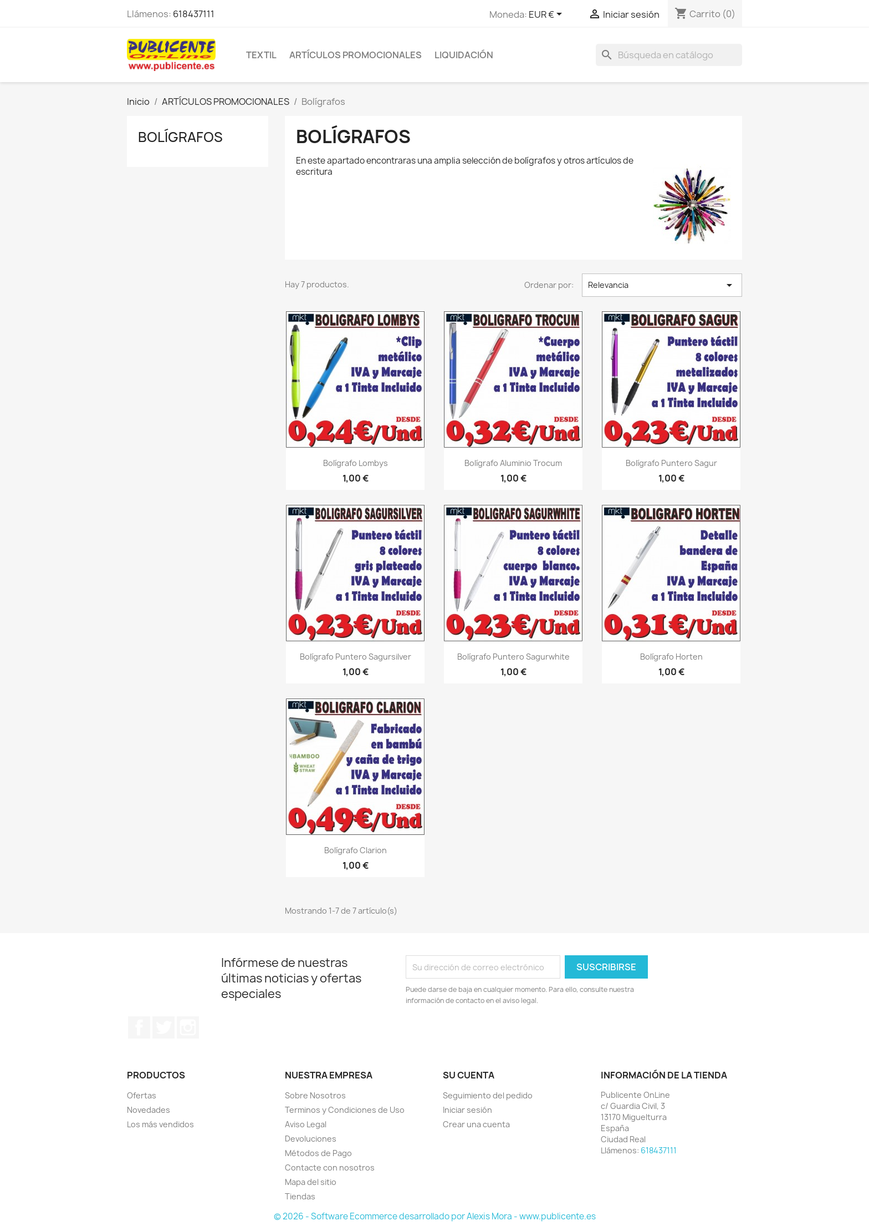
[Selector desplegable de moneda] (547, 15)
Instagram (188, 1027)
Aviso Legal (305, 1124)
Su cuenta (468, 1075)
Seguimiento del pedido (488, 1095)
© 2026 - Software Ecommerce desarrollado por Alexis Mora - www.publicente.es (435, 1216)
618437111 (193, 14)
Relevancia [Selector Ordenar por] (662, 285)
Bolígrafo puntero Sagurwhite (513, 656)
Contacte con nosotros (330, 1167)
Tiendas (300, 1196)
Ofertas (141, 1095)
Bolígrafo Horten (671, 656)
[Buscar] (669, 55)
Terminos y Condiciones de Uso (345, 1110)
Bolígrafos (180, 137)
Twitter (163, 1027)
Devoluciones (310, 1138)
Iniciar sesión (467, 1110)
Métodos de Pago (318, 1153)
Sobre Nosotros (315, 1095)
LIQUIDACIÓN (463, 55)
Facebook (139, 1027)
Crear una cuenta (476, 1124)
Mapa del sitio (310, 1182)
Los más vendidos (160, 1124)
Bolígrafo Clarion (355, 850)
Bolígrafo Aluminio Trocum (513, 463)
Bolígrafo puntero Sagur (671, 463)
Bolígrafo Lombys (355, 463)
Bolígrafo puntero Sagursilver (355, 656)
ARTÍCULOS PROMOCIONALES (355, 55)
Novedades (148, 1110)
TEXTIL (261, 55)
